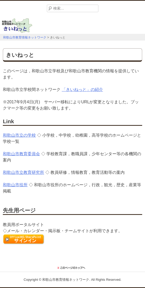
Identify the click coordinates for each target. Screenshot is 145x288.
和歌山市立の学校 (19, 135)
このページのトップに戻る (72, 267)
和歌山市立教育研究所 (23, 172)
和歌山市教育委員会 (21, 154)
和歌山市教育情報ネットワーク (65, 280)
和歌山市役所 (15, 185)
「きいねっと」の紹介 (82, 89)
